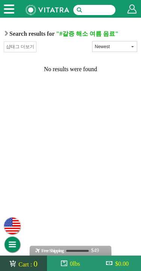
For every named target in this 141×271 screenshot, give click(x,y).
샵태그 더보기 (20, 46)
